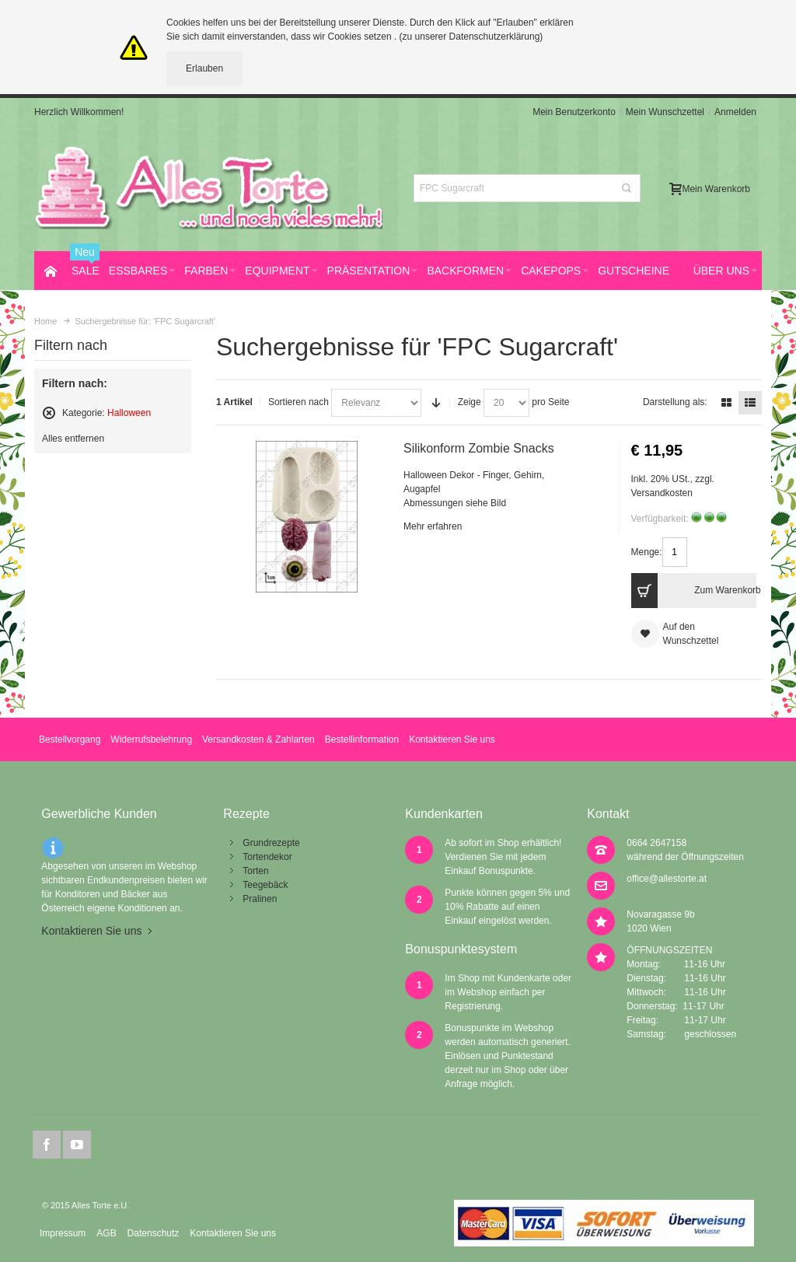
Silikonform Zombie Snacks (478, 448)
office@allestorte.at (667, 878)
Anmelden (735, 112)
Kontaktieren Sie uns (452, 739)
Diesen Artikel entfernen (49, 413)
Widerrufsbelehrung (151, 739)
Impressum (63, 1233)
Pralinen (260, 898)
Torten (255, 870)
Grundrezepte (271, 842)
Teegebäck (265, 884)
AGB (106, 1233)
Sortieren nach (298, 402)
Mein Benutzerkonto (574, 112)
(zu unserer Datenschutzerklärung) (471, 36)
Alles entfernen (73, 438)
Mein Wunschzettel (665, 112)
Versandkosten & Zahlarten (258, 739)
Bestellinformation (362, 739)
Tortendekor (267, 856)
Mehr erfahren (432, 526)
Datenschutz (153, 1233)
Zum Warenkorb (693, 590)
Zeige (469, 402)
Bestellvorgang (69, 739)
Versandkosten (662, 493)
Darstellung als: (675, 402)
